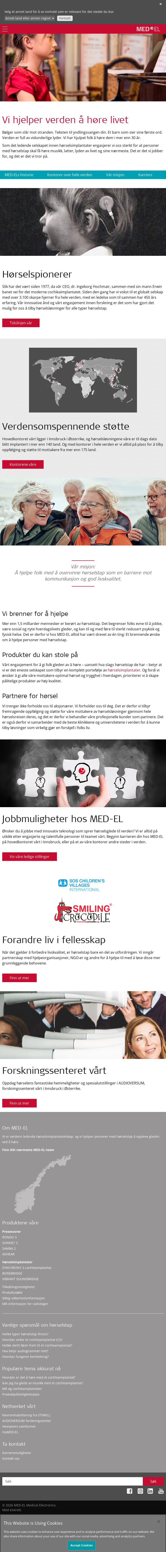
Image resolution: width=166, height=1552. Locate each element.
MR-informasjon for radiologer (25, 1304)
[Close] (159, 1523)
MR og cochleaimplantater (22, 1389)
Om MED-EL (15, 1128)
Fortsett (65, 18)
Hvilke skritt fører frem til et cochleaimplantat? (37, 1345)
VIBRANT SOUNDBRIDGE (20, 1279)
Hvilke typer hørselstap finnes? (25, 1334)
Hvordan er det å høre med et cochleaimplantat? (38, 1377)
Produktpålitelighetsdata (20, 1394)
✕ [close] (160, 4)
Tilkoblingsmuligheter (18, 1287)
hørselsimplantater (124, 670)
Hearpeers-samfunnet (19, 1426)
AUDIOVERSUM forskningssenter (26, 1421)
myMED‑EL (10, 1432)
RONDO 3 (9, 1237)
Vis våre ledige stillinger (29, 856)
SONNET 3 (10, 1243)
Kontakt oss (11, 1458)
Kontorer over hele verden (69, 174)
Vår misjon (115, 174)
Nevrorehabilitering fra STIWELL (26, 1415)
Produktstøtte (12, 1292)
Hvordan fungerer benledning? (25, 1356)
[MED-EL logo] (148, 29)
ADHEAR (8, 1254)
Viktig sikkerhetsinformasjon (23, 1298)
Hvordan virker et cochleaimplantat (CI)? (32, 1340)
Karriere (145, 174)
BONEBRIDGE (12, 1273)
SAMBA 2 (9, 1248)
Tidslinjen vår (21, 322)
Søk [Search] (153, 1481)
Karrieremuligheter (16, 1453)
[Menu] (5, 29)
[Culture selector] (29, 18)
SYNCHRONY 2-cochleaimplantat (26, 1267)
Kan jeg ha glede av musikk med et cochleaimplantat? (42, 1383)
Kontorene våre (23, 464)
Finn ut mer (19, 977)
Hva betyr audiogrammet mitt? (25, 1351)
